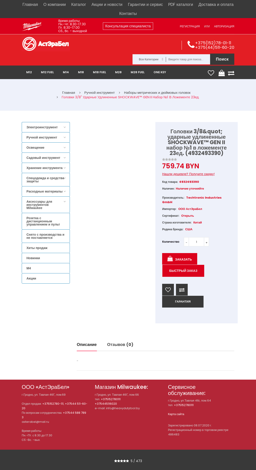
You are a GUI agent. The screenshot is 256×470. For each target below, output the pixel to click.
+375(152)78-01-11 (213, 43)
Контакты (128, 13)
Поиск (222, 59)
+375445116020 (106, 404)
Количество (170, 242)
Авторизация (224, 26)
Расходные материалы (44, 191)
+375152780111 (111, 399)
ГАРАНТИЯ (183, 301)
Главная (30, 4)
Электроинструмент (42, 127)
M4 (28, 268)
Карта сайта (176, 414)
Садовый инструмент (43, 158)
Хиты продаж (36, 248)
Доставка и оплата (215, 4)
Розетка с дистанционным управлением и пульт (43, 221)
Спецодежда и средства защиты (45, 179)
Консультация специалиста (128, 26)
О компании (54, 4)
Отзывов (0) (120, 344)
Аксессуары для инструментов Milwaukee (39, 205)
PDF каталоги (180, 4)
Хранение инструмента (44, 168)
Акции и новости (106, 4)
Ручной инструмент (41, 137)
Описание (87, 344)
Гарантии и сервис (145, 4)
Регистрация (190, 26)
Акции (31, 278)
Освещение (35, 147)
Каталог (78, 4)
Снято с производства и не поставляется (45, 236)
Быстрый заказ (183, 270)
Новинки (33, 258)
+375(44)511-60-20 (214, 47)
